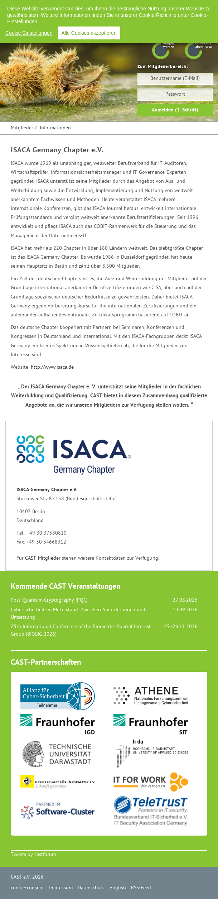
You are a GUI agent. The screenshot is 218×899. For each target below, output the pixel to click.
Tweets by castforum (33, 854)
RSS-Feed (189, 7)
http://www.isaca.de (52, 367)
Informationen (55, 128)
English (162, 7)
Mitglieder (22, 128)
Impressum (98, 7)
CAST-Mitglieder (42, 558)
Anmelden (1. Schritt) (175, 110)
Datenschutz (131, 7)
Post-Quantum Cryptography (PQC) (49, 600)
